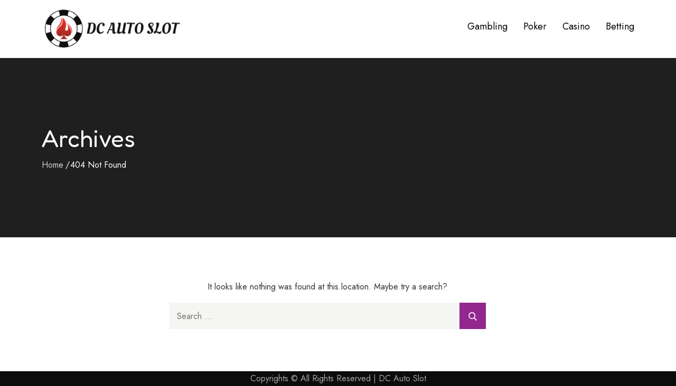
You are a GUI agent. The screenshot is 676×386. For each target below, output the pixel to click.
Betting (620, 26)
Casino (576, 26)
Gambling (487, 26)
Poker (535, 26)
